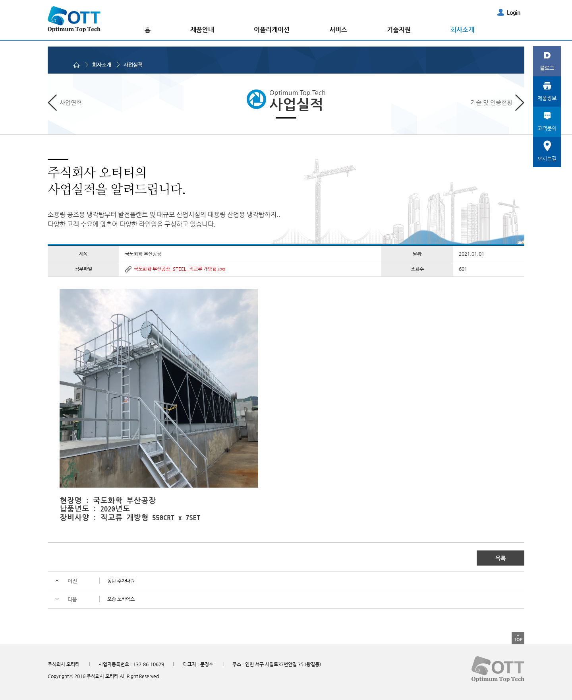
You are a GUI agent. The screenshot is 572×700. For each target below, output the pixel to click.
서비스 (338, 29)
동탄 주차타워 (121, 580)
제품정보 (547, 98)
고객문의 (547, 128)
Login (513, 12)
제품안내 (202, 29)
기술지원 (399, 29)
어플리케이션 (272, 29)
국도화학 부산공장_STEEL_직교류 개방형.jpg (179, 269)
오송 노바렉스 (121, 599)
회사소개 (462, 29)
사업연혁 (71, 102)
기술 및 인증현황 (491, 102)
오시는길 (547, 158)
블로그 (547, 68)
